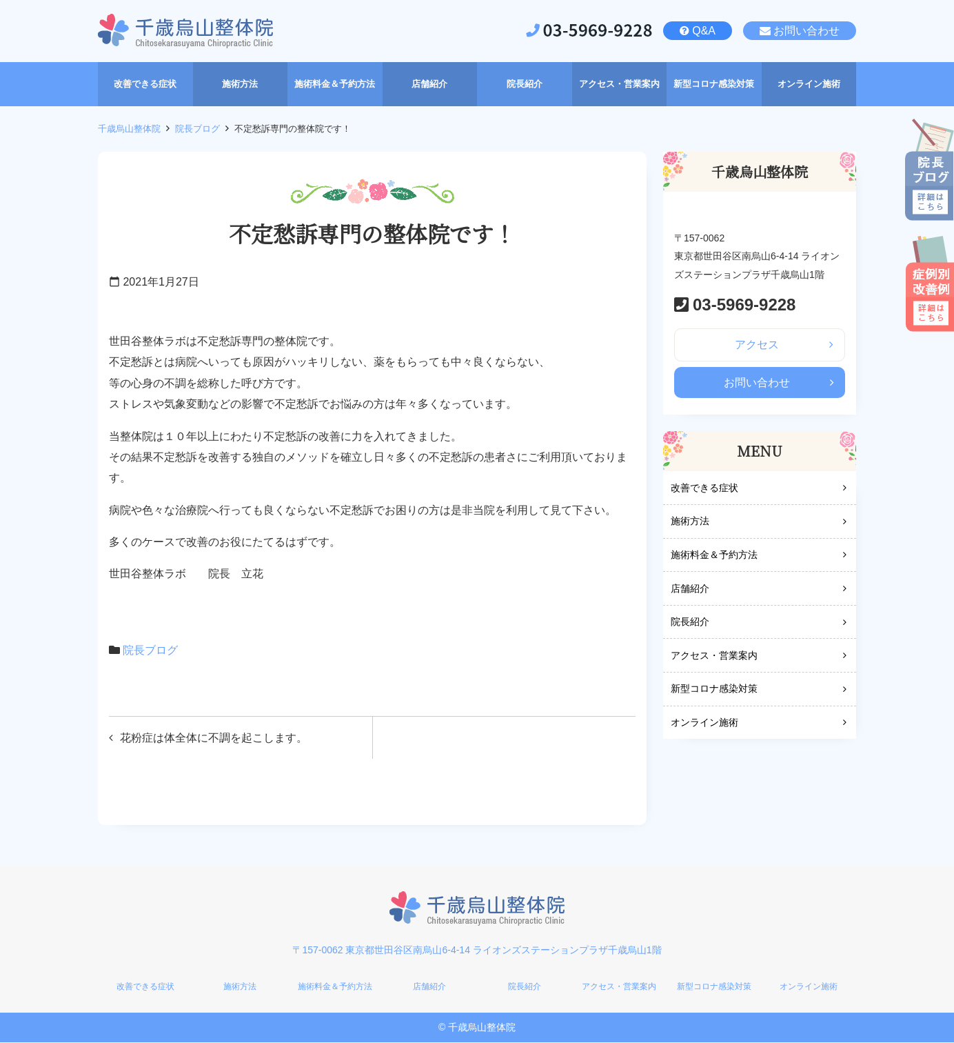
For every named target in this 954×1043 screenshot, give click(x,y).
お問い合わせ (806, 31)
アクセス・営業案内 (714, 656)
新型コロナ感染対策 (714, 689)
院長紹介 (690, 622)
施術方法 (690, 522)
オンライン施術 (704, 723)
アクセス (757, 344)
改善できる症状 (704, 488)
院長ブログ (197, 128)
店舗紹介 (690, 589)
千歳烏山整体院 (129, 128)
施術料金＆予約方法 (714, 556)
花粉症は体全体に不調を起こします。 (213, 738)
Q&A (704, 31)
